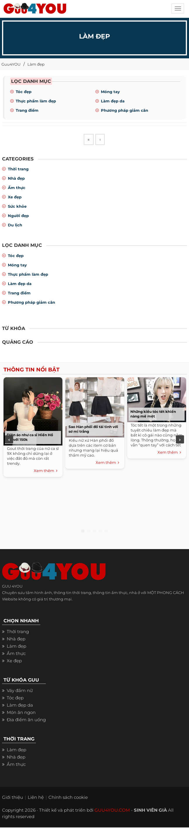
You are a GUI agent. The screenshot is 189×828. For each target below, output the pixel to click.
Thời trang (18, 169)
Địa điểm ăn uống (26, 720)
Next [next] (180, 440)
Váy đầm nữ (20, 691)
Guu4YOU (10, 64)
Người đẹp (18, 216)
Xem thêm (45, 471)
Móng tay (110, 91)
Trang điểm (27, 110)
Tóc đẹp (24, 91)
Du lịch (15, 225)
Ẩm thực (16, 188)
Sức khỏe (17, 207)
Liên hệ (36, 798)
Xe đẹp (15, 197)
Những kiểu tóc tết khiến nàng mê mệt (153, 414)
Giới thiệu (12, 798)
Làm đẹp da (113, 101)
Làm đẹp (36, 64)
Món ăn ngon (21, 713)
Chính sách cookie (68, 798)
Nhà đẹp (16, 179)
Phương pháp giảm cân (124, 110)
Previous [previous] (9, 440)
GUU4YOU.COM (112, 810)
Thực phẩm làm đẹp (36, 101)
